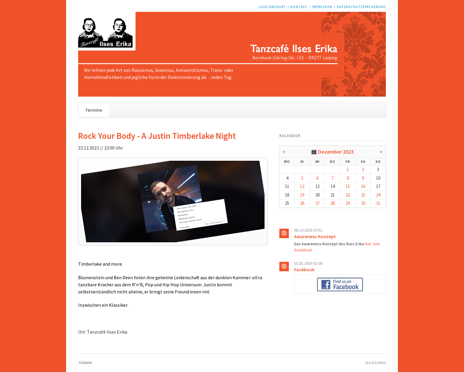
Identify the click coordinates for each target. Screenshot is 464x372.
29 (348, 203)
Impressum (322, 6)
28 (333, 203)
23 (363, 195)
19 (302, 195)
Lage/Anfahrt (272, 6)
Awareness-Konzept (315, 236)
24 (378, 195)
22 (348, 195)
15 (348, 186)
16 (363, 186)
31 (378, 203)
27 (317, 203)
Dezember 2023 (336, 151)
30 (363, 203)
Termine (93, 110)
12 (302, 186)
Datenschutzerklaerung (361, 6)
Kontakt (299, 6)
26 (302, 203)
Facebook (304, 269)
